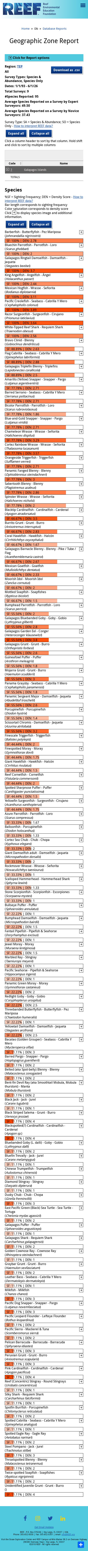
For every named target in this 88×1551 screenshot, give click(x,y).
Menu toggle (82, 8)
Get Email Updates (44, 1527)
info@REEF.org (68, 1534)
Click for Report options (30, 58)
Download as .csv (66, 70)
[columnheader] (13, 163)
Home (25, 28)
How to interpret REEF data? (33, 126)
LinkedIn (62, 1520)
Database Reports (55, 28)
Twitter (50, 1520)
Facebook (25, 1520)
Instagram (37, 1520)
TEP (20, 66)
